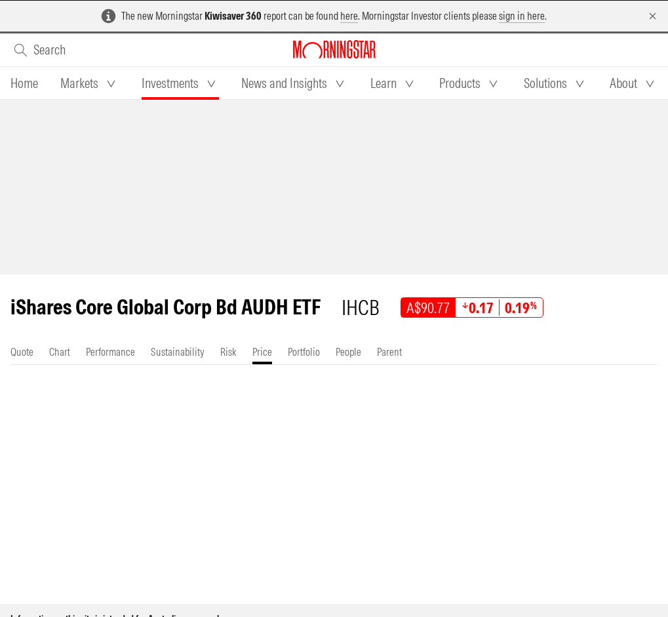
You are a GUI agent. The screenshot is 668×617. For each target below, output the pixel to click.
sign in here (522, 15)
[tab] (24, 83)
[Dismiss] (653, 16)
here (349, 15)
